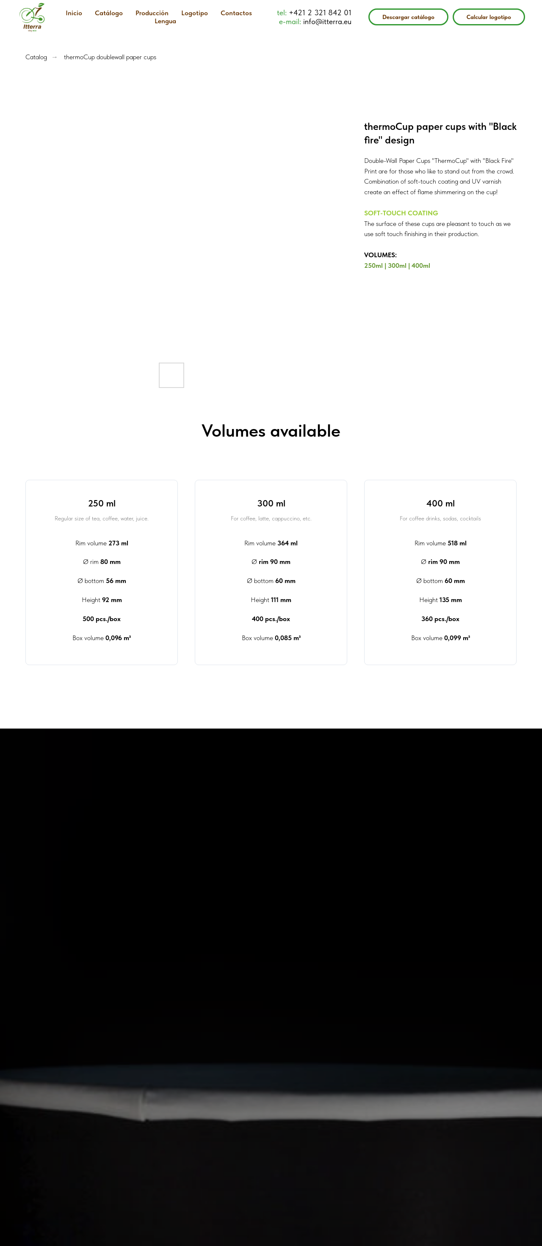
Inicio (74, 13)
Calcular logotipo (489, 17)
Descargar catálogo (408, 17)
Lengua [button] (165, 21)
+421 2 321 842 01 (320, 12)
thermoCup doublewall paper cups (110, 57)
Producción (152, 13)
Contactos (236, 13)
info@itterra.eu (327, 21)
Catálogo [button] (109, 13)
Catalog (36, 57)
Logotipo (194, 13)
